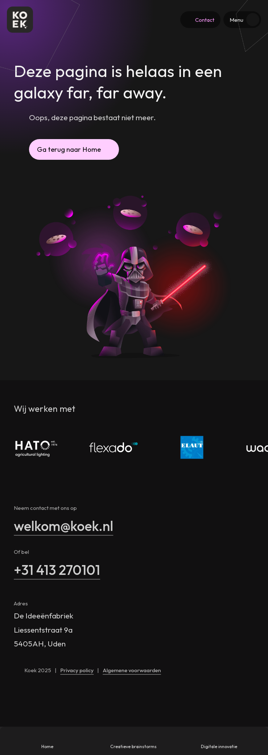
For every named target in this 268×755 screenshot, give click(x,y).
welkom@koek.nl (63, 526)
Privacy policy (77, 670)
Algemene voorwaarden (132, 670)
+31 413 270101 (57, 570)
